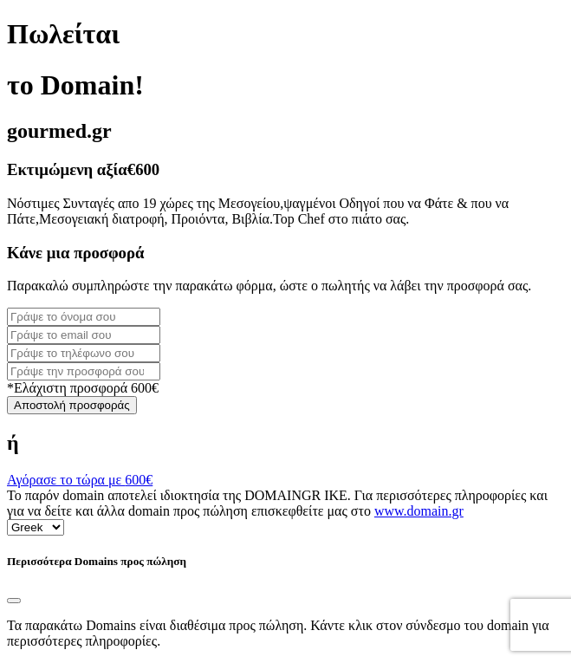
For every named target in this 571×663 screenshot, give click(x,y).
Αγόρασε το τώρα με (79, 479)
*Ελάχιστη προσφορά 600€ (83, 387)
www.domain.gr (419, 511)
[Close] (14, 600)
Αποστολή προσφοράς (72, 405)
